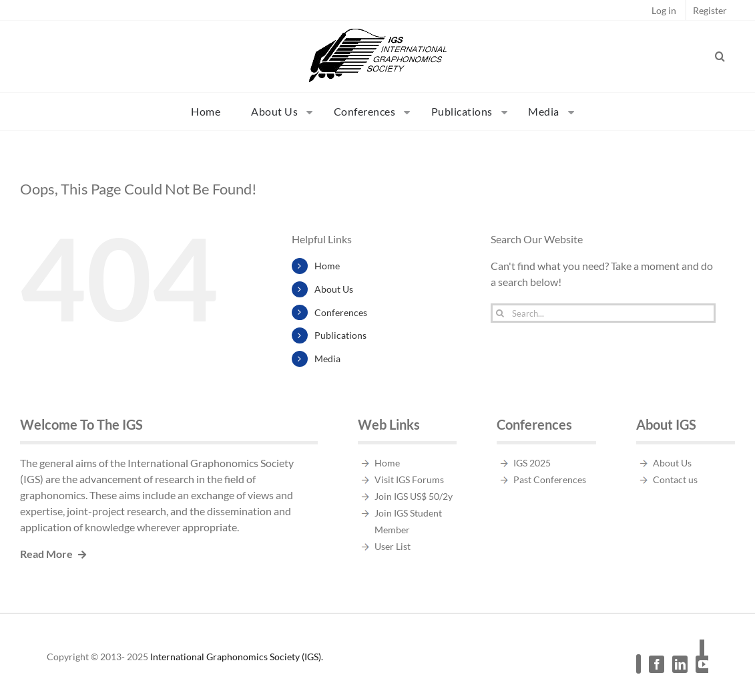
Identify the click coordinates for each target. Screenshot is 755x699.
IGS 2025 (532, 462)
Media (327, 358)
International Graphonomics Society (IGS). (236, 656)
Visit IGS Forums (409, 479)
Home (327, 265)
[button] (720, 56)
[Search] (500, 313)
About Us (333, 289)
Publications (340, 335)
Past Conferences (549, 479)
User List (392, 546)
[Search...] (603, 313)
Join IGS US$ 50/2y (413, 496)
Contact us (675, 479)
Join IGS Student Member (408, 521)
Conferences (340, 312)
